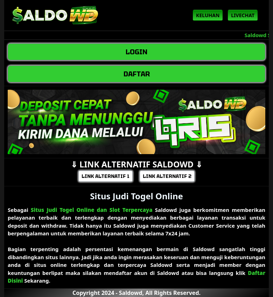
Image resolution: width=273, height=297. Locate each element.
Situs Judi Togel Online (136, 196)
